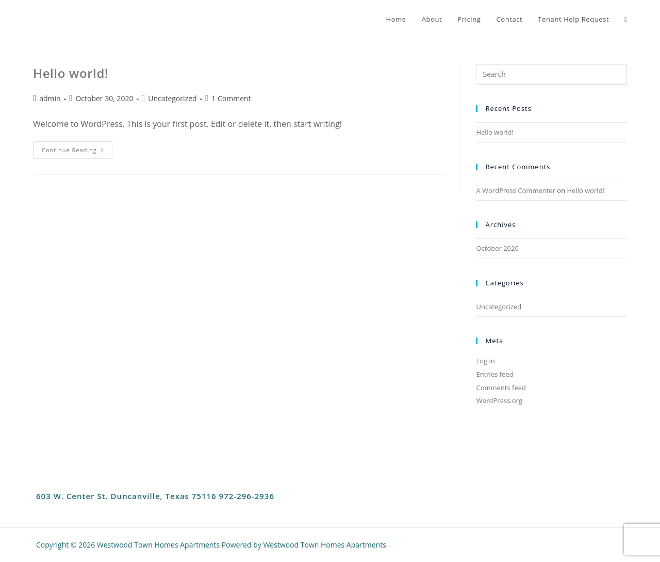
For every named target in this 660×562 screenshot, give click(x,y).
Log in (485, 360)
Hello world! (70, 73)
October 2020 (497, 248)
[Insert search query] (551, 74)
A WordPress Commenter (515, 190)
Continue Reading (77, 147)
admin (49, 98)
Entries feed (494, 374)
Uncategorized (172, 98)
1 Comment (231, 98)
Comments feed (500, 387)
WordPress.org (499, 400)
